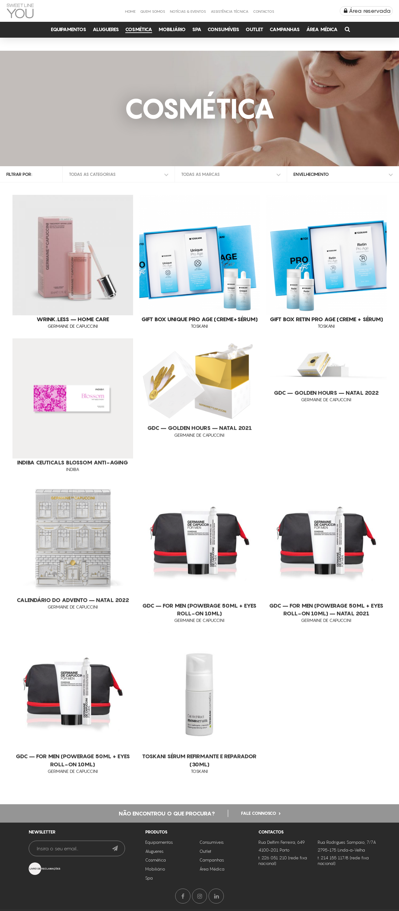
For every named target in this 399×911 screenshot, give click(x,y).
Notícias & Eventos (188, 11)
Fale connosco (258, 812)
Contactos (263, 11)
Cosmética (138, 29)
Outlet (254, 29)
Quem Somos (152, 11)
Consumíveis (223, 29)
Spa (196, 29)
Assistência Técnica (229, 11)
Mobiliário (172, 29)
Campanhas (285, 29)
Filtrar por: (19, 174)
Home (130, 11)
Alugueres (106, 29)
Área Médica (322, 29)
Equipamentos (68, 29)
